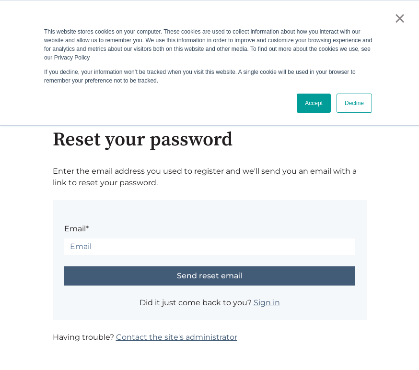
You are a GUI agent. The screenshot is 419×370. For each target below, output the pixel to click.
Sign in (267, 302)
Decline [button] (354, 103)
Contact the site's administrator (176, 337)
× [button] (399, 18)
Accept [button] (314, 103)
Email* (76, 228)
